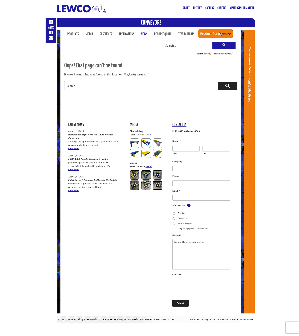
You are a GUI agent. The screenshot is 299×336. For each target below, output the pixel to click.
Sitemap (234, 319)
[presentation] (201, 286)
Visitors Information (242, 8)
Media (89, 34)
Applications (126, 34)
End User (182, 213)
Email (176, 190)
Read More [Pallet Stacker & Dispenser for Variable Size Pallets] (73, 190)
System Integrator (186, 223)
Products (73, 34)
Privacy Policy (208, 319)
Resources (106, 34)
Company (178, 161)
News (144, 34)
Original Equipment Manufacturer (193, 228)
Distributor (183, 218)
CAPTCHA (177, 274)
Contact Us (194, 319)
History (197, 8)
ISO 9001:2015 (246, 319)
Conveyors (151, 22)
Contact (221, 8)
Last (205, 153)
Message (177, 234)
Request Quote (163, 34)
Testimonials (186, 34)
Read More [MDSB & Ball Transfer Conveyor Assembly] (73, 169)
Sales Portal (222, 319)
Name (176, 141)
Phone (176, 176)
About (186, 8)
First (175, 153)
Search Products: (223, 53)
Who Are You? (179, 205)
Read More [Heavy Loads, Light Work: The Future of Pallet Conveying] (73, 148)
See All (149, 134)
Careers (209, 8)
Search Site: (204, 53)
